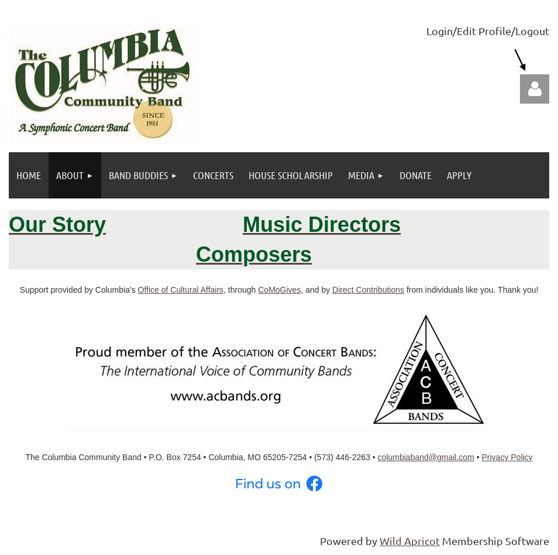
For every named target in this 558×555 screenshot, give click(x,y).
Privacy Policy (506, 457)
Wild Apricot (410, 541)
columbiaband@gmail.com (426, 457)
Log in (534, 89)
